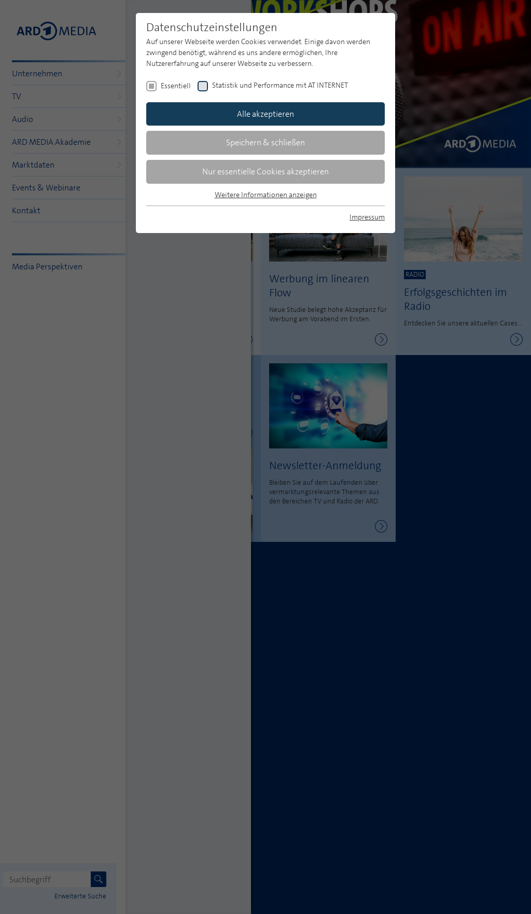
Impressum (367, 217)
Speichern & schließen (265, 142)
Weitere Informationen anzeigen (266, 194)
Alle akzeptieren (265, 113)
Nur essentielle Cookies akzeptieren (265, 171)
